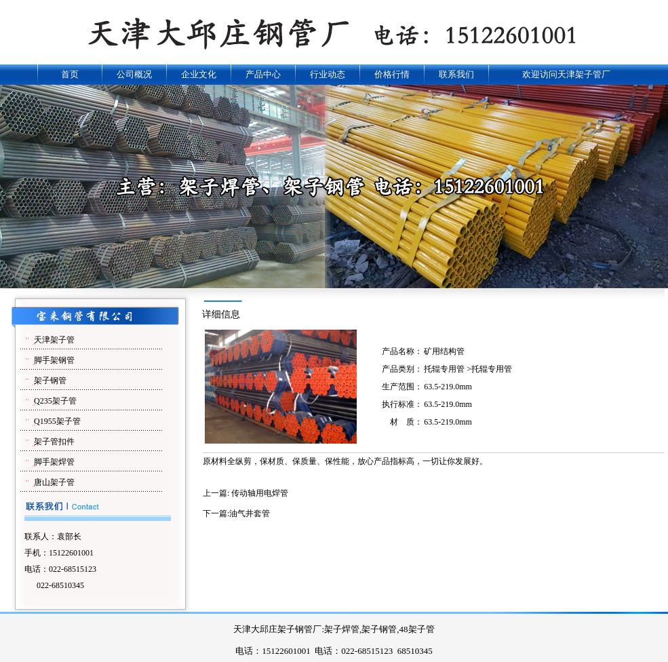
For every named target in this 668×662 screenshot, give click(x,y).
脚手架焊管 (54, 462)
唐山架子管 (54, 482)
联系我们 (456, 74)
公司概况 (134, 74)
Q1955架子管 (57, 421)
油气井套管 (249, 513)
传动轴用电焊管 (259, 493)
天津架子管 (54, 340)
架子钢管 (50, 380)
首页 (70, 74)
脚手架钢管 (54, 360)
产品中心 (263, 74)
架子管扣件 (54, 441)
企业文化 (198, 74)
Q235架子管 (55, 401)
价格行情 (392, 74)
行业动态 (327, 74)
